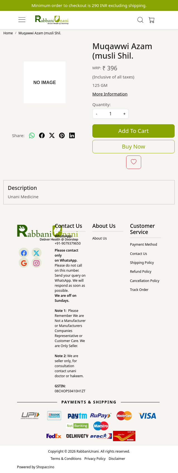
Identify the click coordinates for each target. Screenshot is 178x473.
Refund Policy (140, 271)
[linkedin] (72, 135)
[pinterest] (62, 135)
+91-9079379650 (68, 243)
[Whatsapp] (32, 135)
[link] (140, 19)
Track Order (139, 289)
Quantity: (101, 104)
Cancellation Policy (144, 280)
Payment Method (143, 244)
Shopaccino (45, 467)
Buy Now (133, 146)
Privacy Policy (95, 458)
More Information (110, 94)
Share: (18, 135)
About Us (99, 238)
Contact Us (138, 253)
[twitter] (52, 135)
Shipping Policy (142, 262)
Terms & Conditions (65, 458)
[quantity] (110, 114)
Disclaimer (117, 458)
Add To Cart (133, 131)
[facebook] (42, 135)
